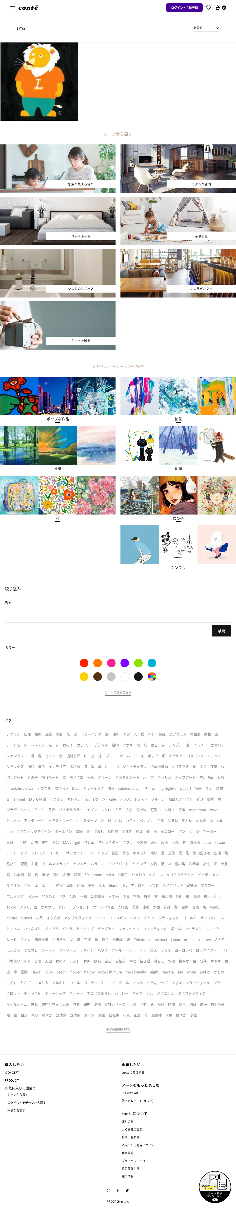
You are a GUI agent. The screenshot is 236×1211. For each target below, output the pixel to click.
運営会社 (128, 1121)
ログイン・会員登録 (184, 7)
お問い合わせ (130, 1137)
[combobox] (206, 28)
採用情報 (128, 1176)
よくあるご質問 (132, 1129)
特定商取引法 (130, 1168)
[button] (58, 419)
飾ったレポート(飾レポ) (137, 1101)
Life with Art (130, 1093)
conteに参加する (133, 1072)
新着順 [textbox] (198, 28)
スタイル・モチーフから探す (26, 1102)
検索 (221, 630)
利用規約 (128, 1153)
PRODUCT (12, 1080)
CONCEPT (12, 1073)
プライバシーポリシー (136, 1161)
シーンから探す (17, 1094)
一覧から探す (16, 1110)
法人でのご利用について (138, 1145)
